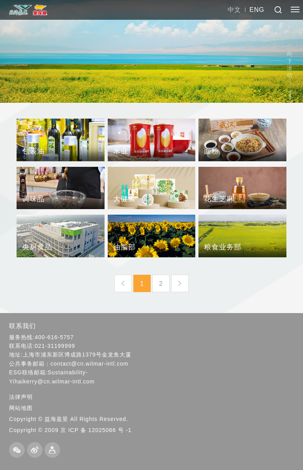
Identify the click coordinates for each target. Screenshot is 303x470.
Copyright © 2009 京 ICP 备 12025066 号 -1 (70, 430)
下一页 (180, 283)
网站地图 (21, 408)
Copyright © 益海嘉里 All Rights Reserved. (68, 419)
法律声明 (21, 397)
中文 (234, 9)
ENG (256, 9)
